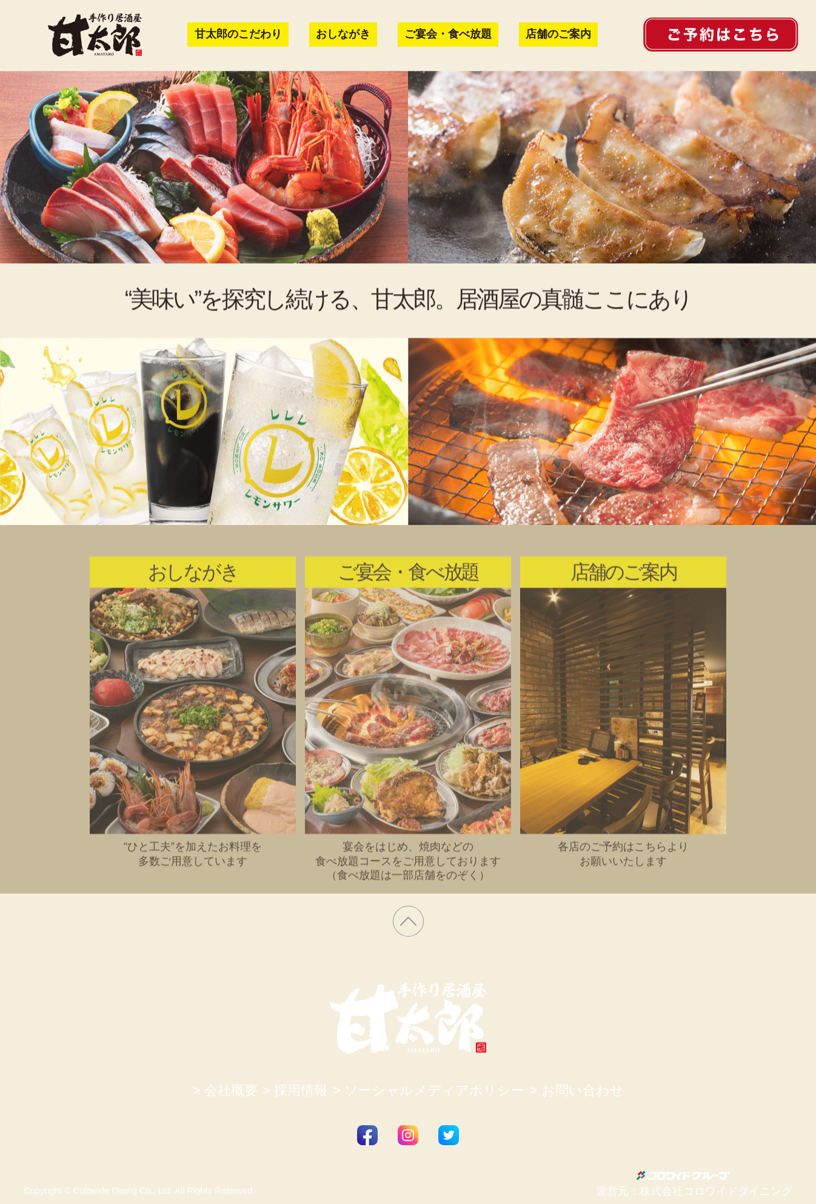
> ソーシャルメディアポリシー (428, 1090)
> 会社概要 (224, 1090)
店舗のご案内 (558, 34)
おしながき (343, 34)
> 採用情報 (295, 1090)
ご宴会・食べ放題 (448, 34)
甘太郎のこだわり (238, 34)
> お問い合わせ (576, 1090)
